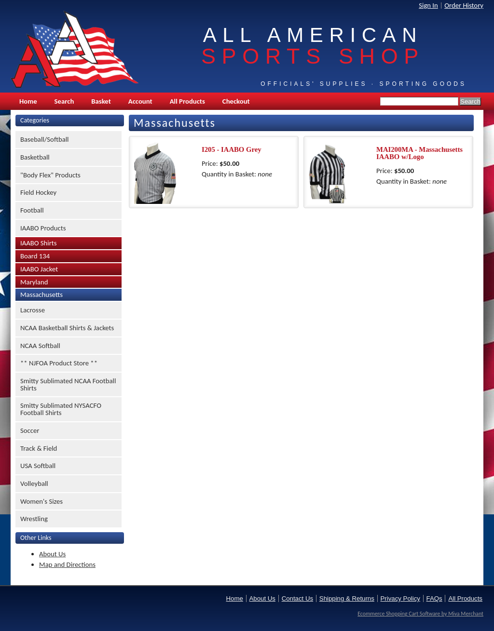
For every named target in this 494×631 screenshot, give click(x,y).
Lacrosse (32, 310)
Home (28, 101)
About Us (52, 554)
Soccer (29, 430)
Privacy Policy (400, 598)
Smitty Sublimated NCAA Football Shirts (68, 384)
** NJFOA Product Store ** (58, 363)
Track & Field (38, 448)
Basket (100, 101)
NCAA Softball (40, 345)
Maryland (34, 282)
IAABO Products (43, 228)
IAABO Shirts (38, 243)
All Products (187, 101)
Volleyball (34, 483)
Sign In (428, 5)
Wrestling (34, 518)
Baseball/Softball (44, 139)
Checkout (236, 101)
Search (64, 101)
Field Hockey (38, 192)
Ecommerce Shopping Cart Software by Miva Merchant (420, 613)
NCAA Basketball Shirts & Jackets (67, 327)
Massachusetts (41, 294)
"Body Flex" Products (50, 175)
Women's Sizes (41, 501)
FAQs (434, 598)
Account (140, 101)
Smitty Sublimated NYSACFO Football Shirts (60, 409)
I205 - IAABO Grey (231, 149)
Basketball (35, 157)
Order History (463, 5)
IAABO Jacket (39, 269)
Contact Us (297, 598)
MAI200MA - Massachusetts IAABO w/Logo (419, 153)
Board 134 (35, 256)
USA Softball (37, 465)
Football (32, 210)
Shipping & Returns (346, 598)
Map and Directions (67, 564)
